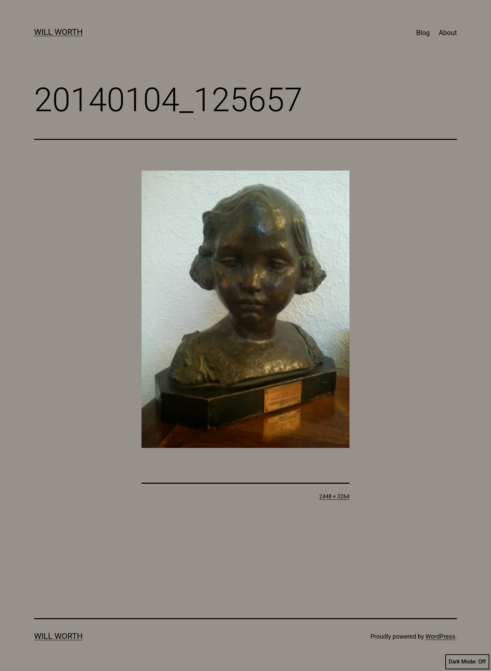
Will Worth (58, 32)
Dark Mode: (467, 662)
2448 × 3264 (334, 496)
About (448, 33)
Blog (423, 33)
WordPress (440, 636)
